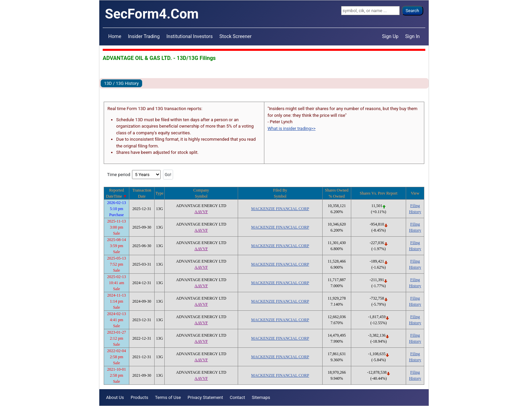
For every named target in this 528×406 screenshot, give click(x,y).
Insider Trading (144, 36)
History (415, 211)
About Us (115, 397)
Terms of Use (168, 397)
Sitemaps (261, 397)
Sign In (412, 36)
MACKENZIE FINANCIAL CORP (280, 208)
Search (412, 10)
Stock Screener (236, 36)
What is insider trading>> (292, 128)
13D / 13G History (121, 83)
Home (114, 36)
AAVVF (201, 211)
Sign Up (390, 36)
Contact (237, 397)
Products (139, 397)
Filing (415, 205)
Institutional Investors (189, 36)
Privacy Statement (205, 397)
